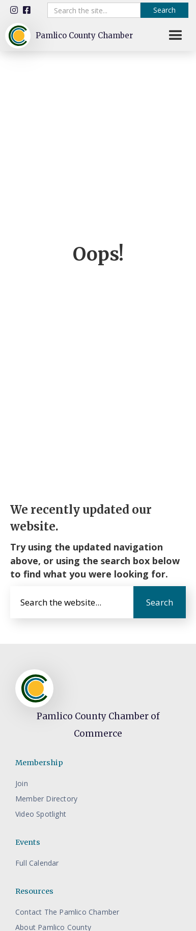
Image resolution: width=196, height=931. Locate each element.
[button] (175, 35)
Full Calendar (37, 863)
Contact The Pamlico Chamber (67, 912)
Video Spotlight (40, 814)
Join (21, 783)
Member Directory (46, 798)
